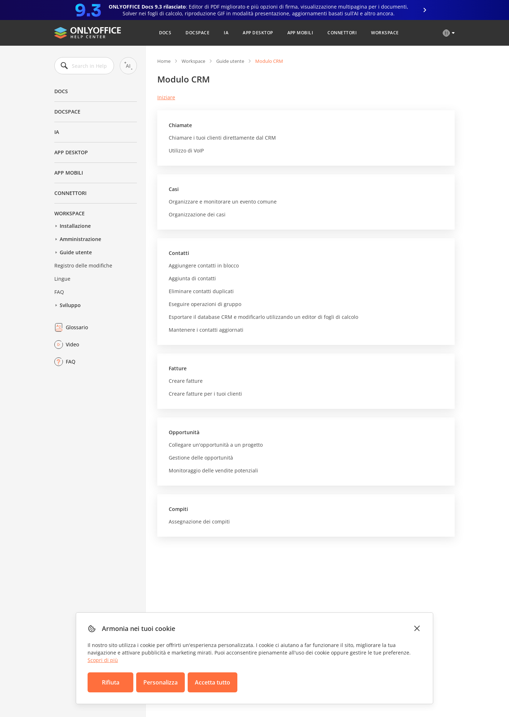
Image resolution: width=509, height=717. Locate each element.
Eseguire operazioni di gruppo (205, 304)
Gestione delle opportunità (201, 457)
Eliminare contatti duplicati (201, 291)
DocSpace (197, 33)
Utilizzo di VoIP (186, 150)
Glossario (77, 327)
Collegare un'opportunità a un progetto (216, 444)
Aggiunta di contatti (192, 278)
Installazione (75, 225)
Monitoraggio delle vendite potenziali (213, 470)
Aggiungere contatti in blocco (204, 265)
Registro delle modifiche (83, 265)
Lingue (62, 278)
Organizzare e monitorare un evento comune (223, 201)
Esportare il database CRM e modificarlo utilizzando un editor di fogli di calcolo (263, 317)
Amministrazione (80, 239)
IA (226, 33)
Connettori (342, 33)
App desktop (258, 33)
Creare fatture (186, 380)
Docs (165, 33)
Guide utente (76, 252)
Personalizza (160, 682)
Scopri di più (103, 660)
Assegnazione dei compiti (199, 521)
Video (72, 344)
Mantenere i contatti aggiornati (206, 329)
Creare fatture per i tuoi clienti (205, 393)
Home (164, 61)
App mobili (300, 33)
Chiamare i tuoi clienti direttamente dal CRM (222, 137)
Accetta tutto (212, 682)
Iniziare (166, 97)
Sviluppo (70, 305)
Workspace (385, 33)
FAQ (59, 292)
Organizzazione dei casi (197, 214)
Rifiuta (110, 682)
